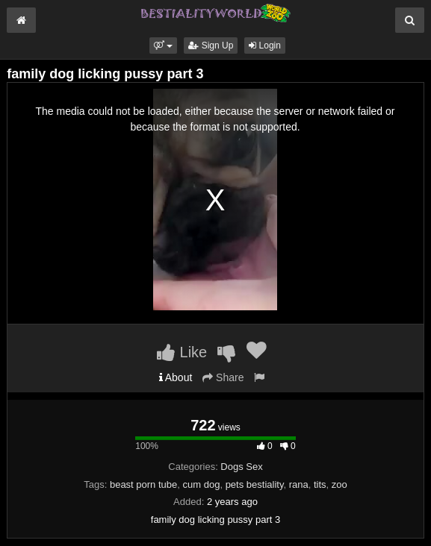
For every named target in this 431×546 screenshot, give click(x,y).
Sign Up (210, 45)
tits (320, 484)
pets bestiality (255, 484)
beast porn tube (143, 484)
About (176, 377)
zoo (339, 484)
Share (223, 377)
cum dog (201, 484)
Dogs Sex (241, 466)
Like (182, 352)
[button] (163, 45)
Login (265, 45)
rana (298, 484)
